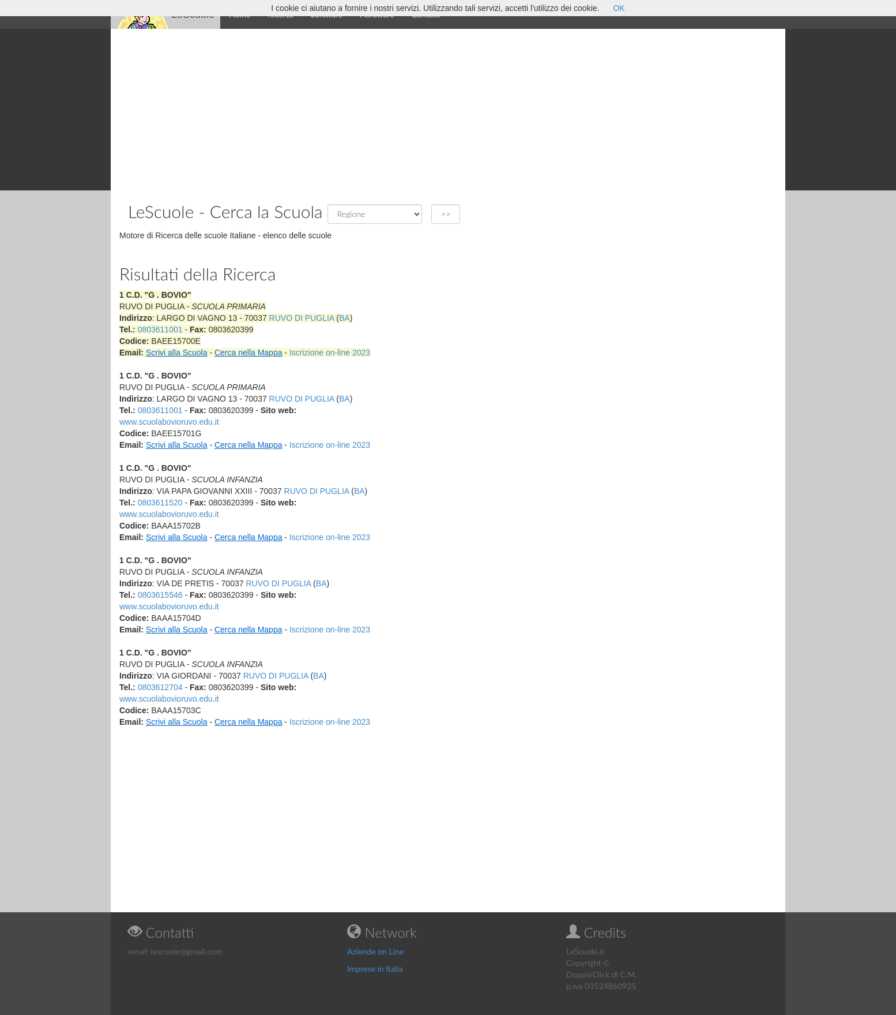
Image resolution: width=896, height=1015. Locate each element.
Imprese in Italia (375, 968)
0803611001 (160, 329)
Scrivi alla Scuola (177, 352)
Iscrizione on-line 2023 (329, 352)
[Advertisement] (448, 109)
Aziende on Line (375, 951)
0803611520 (160, 502)
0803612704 (160, 687)
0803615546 (160, 595)
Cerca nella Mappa (248, 352)
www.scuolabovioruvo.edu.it (169, 421)
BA (344, 318)
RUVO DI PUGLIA (301, 318)
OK (618, 8)
